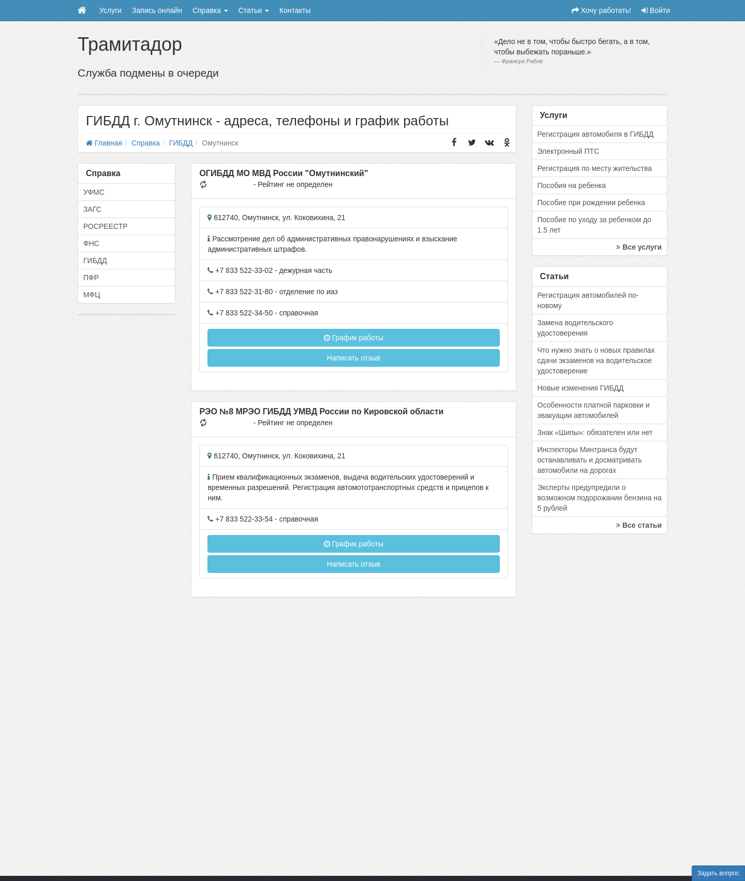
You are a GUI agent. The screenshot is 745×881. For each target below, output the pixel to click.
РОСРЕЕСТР (105, 226)
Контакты (294, 10)
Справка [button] (210, 10)
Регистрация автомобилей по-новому (588, 300)
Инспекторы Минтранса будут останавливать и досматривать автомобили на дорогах (590, 459)
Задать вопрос (718, 873)
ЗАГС (92, 209)
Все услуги (639, 247)
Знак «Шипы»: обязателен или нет (595, 432)
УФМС (94, 192)
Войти (656, 10)
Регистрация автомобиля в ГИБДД (596, 134)
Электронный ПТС (569, 151)
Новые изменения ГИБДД (581, 388)
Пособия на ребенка (572, 185)
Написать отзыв (353, 358)
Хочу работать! (601, 10)
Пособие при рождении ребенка (591, 202)
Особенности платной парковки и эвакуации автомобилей (594, 410)
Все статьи (639, 525)
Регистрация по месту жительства (595, 168)
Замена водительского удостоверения (576, 328)
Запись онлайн (157, 10)
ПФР (91, 277)
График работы (353, 338)
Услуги (110, 10)
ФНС (91, 243)
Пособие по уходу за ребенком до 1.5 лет (594, 224)
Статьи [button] (254, 10)
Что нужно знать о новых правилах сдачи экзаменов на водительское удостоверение (596, 360)
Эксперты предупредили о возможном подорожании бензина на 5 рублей (600, 497)
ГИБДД (95, 260)
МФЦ (91, 295)
